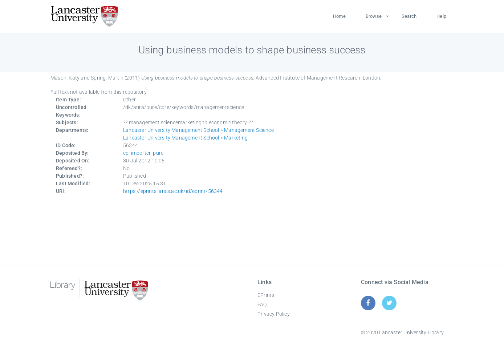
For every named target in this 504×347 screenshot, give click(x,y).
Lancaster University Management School (171, 130)
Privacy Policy (273, 314)
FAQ (262, 304)
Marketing (236, 138)
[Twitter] (389, 303)
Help (441, 16)
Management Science (249, 130)
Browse (374, 16)
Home (339, 16)
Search (409, 16)
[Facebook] (368, 303)
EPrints (265, 295)
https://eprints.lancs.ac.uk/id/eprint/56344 (173, 191)
